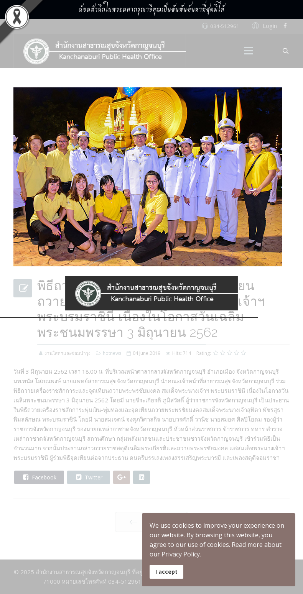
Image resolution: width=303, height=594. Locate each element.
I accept (166, 571)
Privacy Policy (180, 554)
